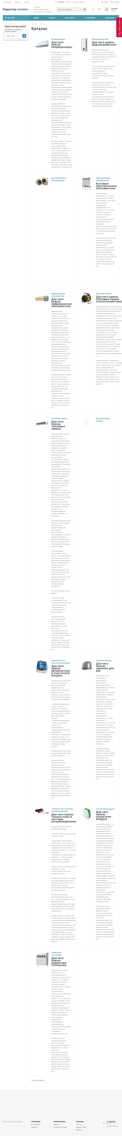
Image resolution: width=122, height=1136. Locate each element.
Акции (36, 18)
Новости (34, 1127)
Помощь (80, 1121)
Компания (35, 1121)
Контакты (109, 18)
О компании (89, 18)
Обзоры (79, 1130)
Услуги (52, 18)
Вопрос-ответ (81, 1127)
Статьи (78, 1124)
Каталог (11, 18)
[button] (119, 27)
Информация (59, 1121)
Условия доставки (60, 1127)
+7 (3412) (60, 2)
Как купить (70, 18)
